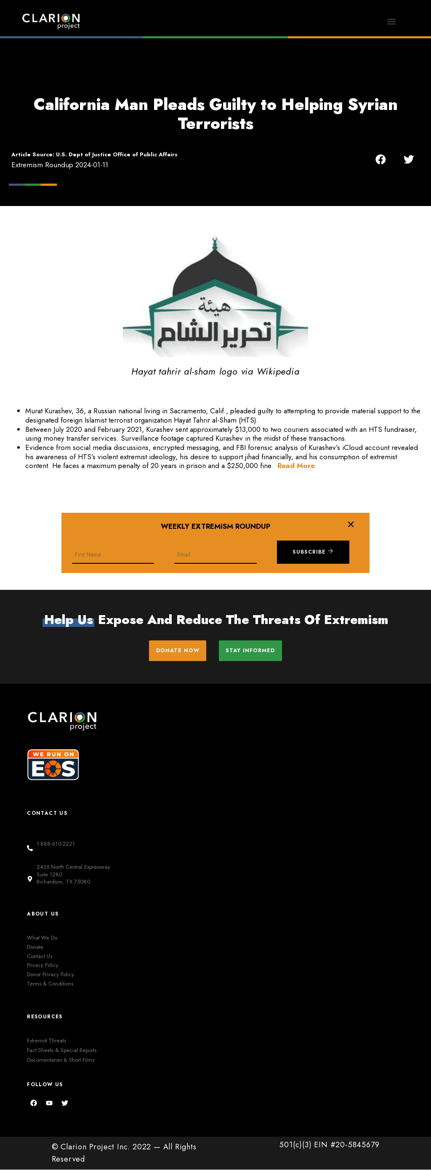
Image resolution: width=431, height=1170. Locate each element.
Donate (35, 947)
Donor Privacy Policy (50, 975)
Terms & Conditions (50, 984)
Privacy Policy (43, 966)
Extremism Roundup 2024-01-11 (59, 165)
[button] (391, 21)
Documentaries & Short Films (60, 1061)
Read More (296, 466)
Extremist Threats (46, 1041)
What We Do (42, 938)
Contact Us (39, 957)
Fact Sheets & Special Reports (61, 1051)
